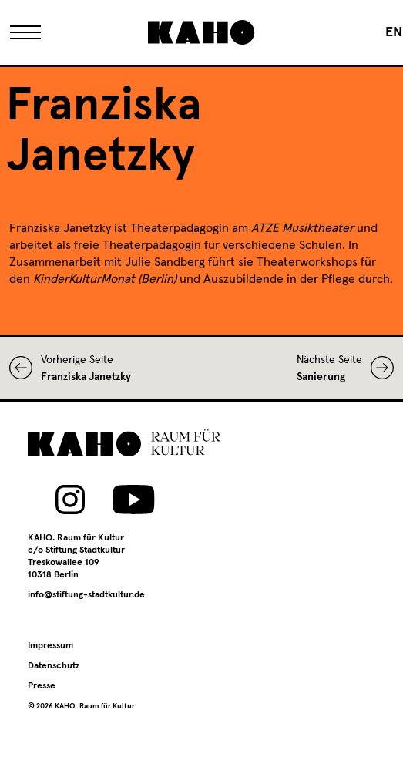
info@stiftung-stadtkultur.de (86, 595)
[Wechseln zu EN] (393, 32)
